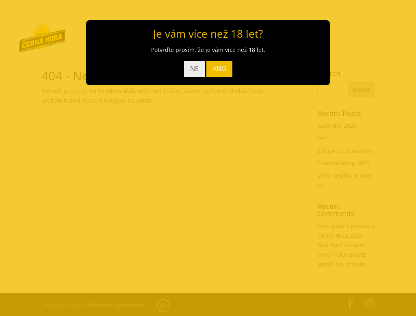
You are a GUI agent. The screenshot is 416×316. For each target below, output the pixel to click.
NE (194, 68)
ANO (219, 68)
